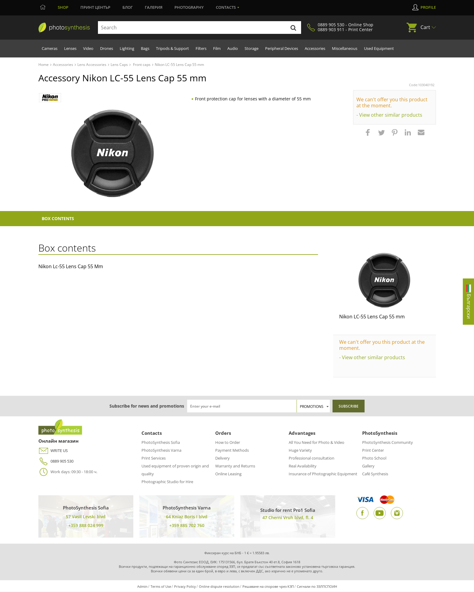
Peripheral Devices (281, 48)
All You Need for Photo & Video (316, 442)
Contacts (226, 7)
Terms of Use (161, 586)
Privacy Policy (185, 586)
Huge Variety (300, 450)
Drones (106, 48)
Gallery (368, 466)
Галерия (153, 7)
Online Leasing (228, 474)
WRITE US (53, 451)
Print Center (373, 450)
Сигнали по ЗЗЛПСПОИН (317, 586)
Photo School (374, 458)
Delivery (222, 458)
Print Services (153, 458)
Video (88, 48)
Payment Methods (232, 450)
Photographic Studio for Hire (167, 482)
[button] (368, 135)
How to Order (227, 442)
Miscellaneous (344, 48)
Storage (251, 48)
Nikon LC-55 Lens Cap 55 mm (372, 317)
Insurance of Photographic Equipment (323, 474)
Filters (201, 48)
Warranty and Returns (235, 466)
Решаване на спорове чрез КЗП (268, 586)
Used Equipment (379, 48)
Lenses (70, 48)
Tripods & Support (172, 48)
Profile (428, 7)
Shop (63, 7)
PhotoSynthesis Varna (161, 450)
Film (217, 48)
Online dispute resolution (219, 586)
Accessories (315, 48)
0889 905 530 (55, 461)
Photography (189, 7)
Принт (95, 7)
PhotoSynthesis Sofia (160, 442)
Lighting (127, 48)
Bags (145, 48)
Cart (425, 27)
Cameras (49, 48)
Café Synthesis (375, 474)
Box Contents (58, 219)
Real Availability (303, 466)
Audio (232, 48)
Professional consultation (311, 458)
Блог (127, 7)
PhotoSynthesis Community (387, 442)
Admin (142, 586)
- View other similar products (389, 115)
